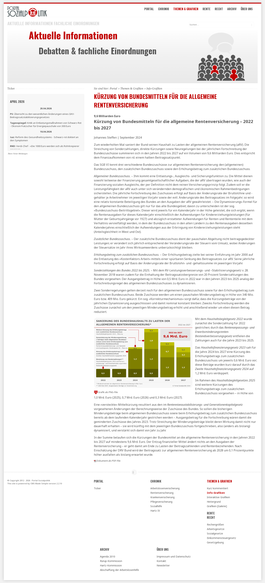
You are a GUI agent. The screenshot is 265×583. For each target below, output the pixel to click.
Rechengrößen (215, 524)
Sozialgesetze (215, 533)
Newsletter (163, 565)
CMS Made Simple (39, 483)
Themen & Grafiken (189, 10)
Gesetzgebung (215, 542)
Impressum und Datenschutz (174, 556)
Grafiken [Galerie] (217, 506)
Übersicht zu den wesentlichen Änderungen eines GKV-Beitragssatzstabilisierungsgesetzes (42, 115)
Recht (223, 10)
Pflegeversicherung (161, 502)
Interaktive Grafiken (218, 497)
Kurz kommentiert (217, 488)
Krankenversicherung (162, 497)
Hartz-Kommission (111, 565)
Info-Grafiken (216, 493)
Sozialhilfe (156, 506)
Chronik (167, 10)
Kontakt (161, 561)
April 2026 (17, 102)
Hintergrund (214, 502)
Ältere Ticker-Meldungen (18, 154)
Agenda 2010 (107, 556)
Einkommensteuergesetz (221, 538)
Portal (153, 10)
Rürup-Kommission (111, 561)
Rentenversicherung (161, 493)
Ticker (97, 488)
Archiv (235, 10)
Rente (210, 10)
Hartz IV (155, 510)
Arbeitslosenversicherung (165, 488)
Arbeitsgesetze (215, 529)
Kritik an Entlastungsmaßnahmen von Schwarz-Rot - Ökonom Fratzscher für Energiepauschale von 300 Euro (45, 124)
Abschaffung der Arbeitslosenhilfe (119, 570)
